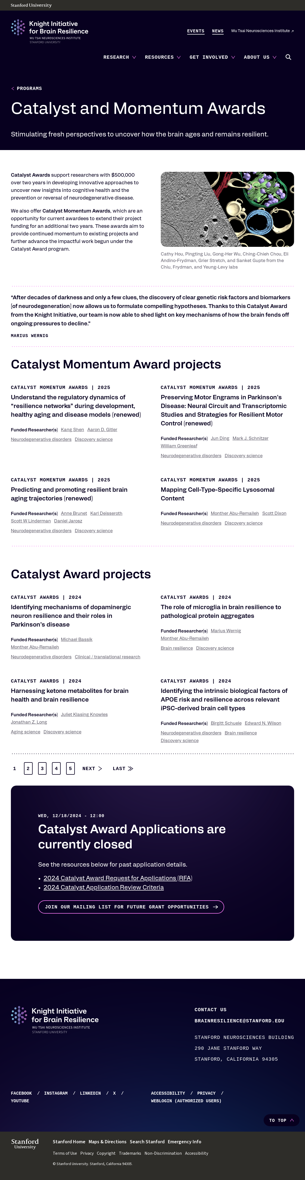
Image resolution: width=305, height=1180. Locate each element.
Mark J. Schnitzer (251, 439)
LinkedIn (90, 1095)
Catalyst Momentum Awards (49, 388)
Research (116, 57)
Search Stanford (147, 1143)
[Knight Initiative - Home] (49, 31)
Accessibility (168, 1095)
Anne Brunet (74, 514)
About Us (257, 57)
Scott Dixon (274, 514)
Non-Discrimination (163, 1155)
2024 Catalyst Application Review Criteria (104, 888)
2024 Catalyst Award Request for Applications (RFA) (118, 879)
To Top (277, 1123)
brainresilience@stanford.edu (239, 1022)
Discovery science (94, 440)
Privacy (206, 1095)
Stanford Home (69, 1143)
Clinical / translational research (107, 657)
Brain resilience (177, 649)
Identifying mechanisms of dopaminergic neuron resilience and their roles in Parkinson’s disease (71, 616)
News (218, 31)
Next (88, 770)
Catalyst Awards (35, 597)
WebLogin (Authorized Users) (186, 1103)
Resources (159, 57)
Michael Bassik (77, 640)
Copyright (106, 1155)
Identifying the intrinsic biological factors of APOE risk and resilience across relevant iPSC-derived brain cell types (224, 700)
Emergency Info (184, 1143)
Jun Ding (220, 439)
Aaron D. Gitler (102, 430)
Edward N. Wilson (263, 724)
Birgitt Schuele (226, 724)
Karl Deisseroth (106, 514)
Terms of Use (65, 1155)
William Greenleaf (179, 446)
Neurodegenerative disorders (41, 440)
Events (196, 31)
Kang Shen (72, 430)
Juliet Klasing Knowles (84, 715)
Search (288, 57)
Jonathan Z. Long (29, 723)
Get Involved (209, 57)
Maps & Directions (108, 1143)
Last (119, 770)
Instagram (55, 1095)
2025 (104, 388)
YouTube (20, 1103)
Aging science (25, 732)
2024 (75, 597)
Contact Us (211, 1010)
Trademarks (130, 1155)
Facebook (21, 1095)
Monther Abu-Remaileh (235, 514)
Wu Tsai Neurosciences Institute (260, 31)
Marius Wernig (226, 631)
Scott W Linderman (31, 521)
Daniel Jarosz (68, 521)
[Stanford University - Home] (152, 6)
